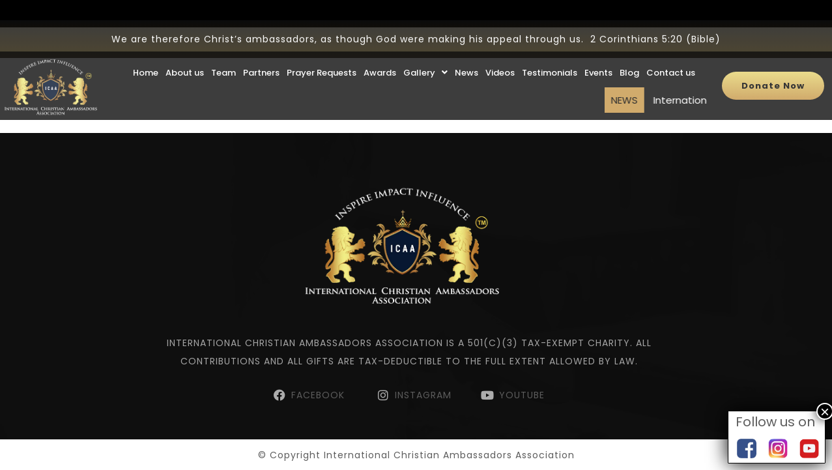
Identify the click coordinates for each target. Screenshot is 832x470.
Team (223, 59)
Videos (500, 59)
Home (145, 59)
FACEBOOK (319, 395)
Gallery (425, 59)
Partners (261, 59)
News (466, 59)
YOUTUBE (522, 395)
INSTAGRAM (423, 395)
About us (184, 59)
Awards (380, 59)
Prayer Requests (321, 59)
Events (598, 59)
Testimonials (549, 59)
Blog (629, 59)
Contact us (670, 59)
